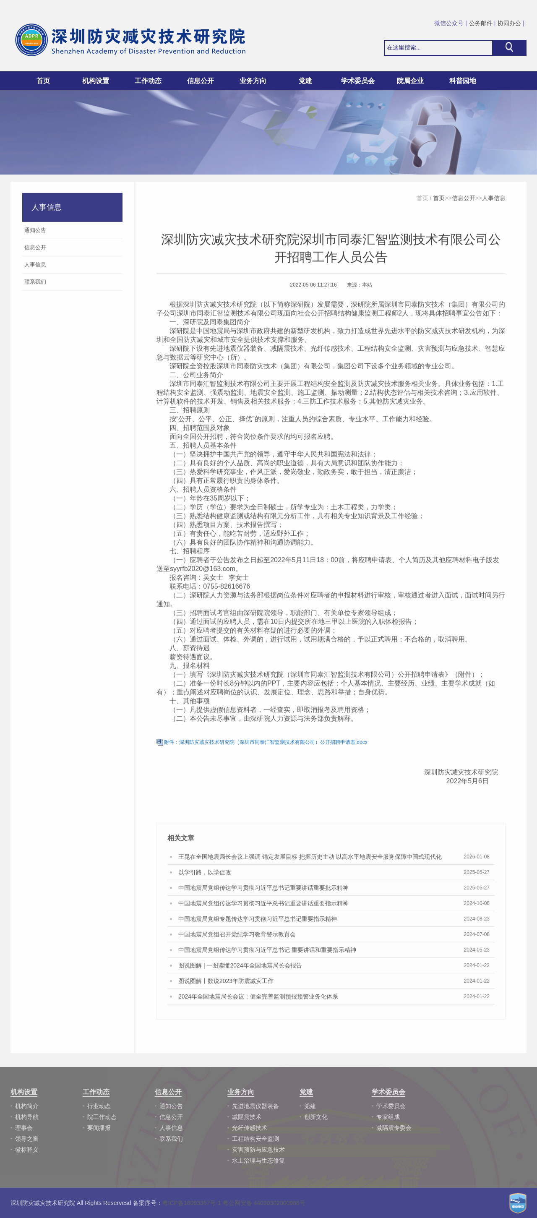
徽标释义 (27, 1149)
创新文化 (316, 1117)
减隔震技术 (246, 1117)
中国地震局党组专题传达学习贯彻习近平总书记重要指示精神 (257, 921)
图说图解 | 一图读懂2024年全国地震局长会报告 (240, 967)
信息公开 (463, 200)
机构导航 (27, 1117)
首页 (43, 80)
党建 (310, 1106)
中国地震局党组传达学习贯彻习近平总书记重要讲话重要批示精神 (263, 890)
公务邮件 (481, 23)
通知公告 (171, 1106)
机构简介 (27, 1106)
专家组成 (388, 1117)
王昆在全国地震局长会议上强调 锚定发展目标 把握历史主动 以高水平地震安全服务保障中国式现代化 (310, 858)
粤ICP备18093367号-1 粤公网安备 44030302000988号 (233, 1203)
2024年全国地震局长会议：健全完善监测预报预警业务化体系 (258, 998)
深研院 (300, 306)
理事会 (24, 1127)
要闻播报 (99, 1127)
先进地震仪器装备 (255, 1106)
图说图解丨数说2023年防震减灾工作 (226, 983)
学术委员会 (391, 1106)
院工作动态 (102, 1117)
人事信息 (494, 200)
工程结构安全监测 (255, 1138)
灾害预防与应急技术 (258, 1149)
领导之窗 (27, 1138)
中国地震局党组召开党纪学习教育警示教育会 (237, 936)
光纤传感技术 (249, 1127)
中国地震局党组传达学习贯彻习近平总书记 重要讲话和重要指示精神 (267, 952)
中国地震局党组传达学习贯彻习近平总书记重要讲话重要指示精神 (263, 905)
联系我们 (171, 1138)
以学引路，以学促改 (204, 874)
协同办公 (509, 23)
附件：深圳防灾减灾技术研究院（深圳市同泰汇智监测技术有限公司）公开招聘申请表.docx (266, 744)
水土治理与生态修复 (258, 1160)
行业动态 (99, 1106)
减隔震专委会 (394, 1127)
